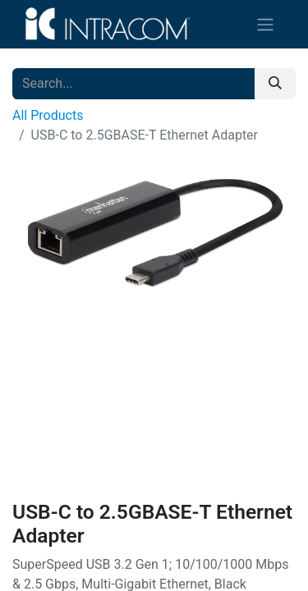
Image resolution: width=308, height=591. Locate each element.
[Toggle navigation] (265, 24)
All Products (47, 115)
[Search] (275, 83)
